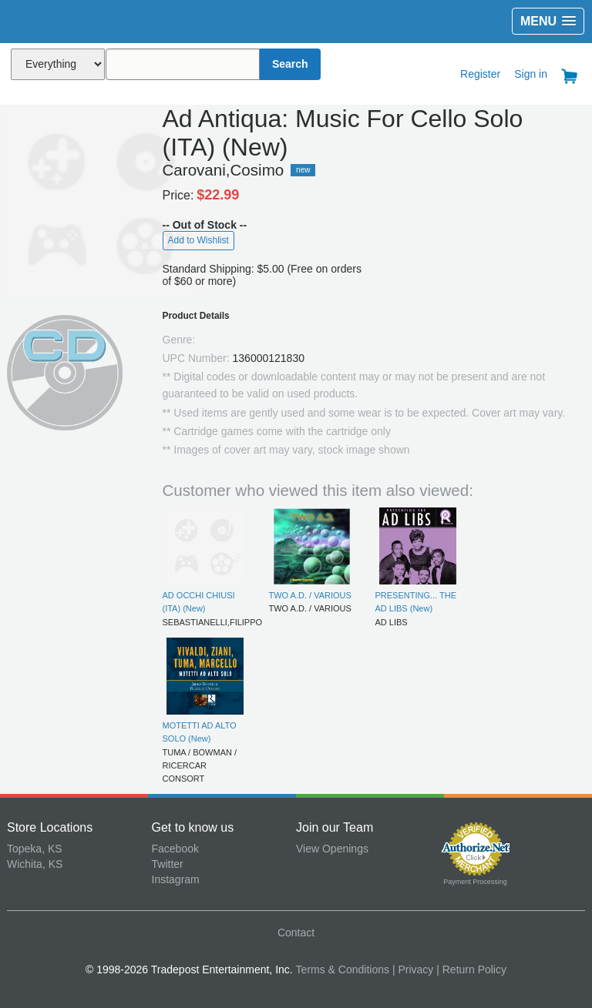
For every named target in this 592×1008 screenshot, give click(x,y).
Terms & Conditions (342, 969)
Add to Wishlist (198, 240)
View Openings (332, 848)
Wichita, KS (34, 864)
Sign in (530, 74)
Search (290, 64)
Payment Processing (475, 882)
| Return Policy (471, 969)
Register (480, 74)
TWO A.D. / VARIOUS (310, 595)
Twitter (167, 864)
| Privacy (412, 969)
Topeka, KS (34, 848)
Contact (296, 932)
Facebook (175, 848)
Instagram (176, 879)
